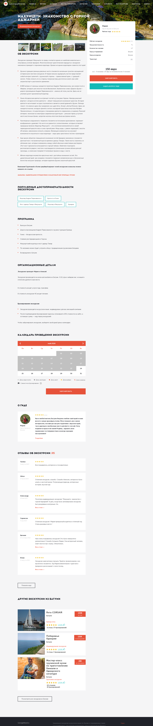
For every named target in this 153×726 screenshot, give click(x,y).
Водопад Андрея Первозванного (31, 187)
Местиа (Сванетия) (68, 4)
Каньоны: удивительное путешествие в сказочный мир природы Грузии (46, 166)
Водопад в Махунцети (27, 193)
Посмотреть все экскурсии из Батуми (35, 676)
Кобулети (108, 4)
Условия (124, 709)
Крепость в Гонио (53, 187)
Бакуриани (96, 4)
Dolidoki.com (21, 723)
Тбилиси (32, 4)
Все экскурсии (122, 4)
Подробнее (39, 424)
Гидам (123, 701)
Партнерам (125, 705)
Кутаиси (53, 4)
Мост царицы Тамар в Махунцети (76, 187)
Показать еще (26, 569)
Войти (146, 4)
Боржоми (83, 4)
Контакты (136, 4)
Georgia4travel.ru (23, 700)
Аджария (43, 193)
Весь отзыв (39, 491)
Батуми (43, 4)
